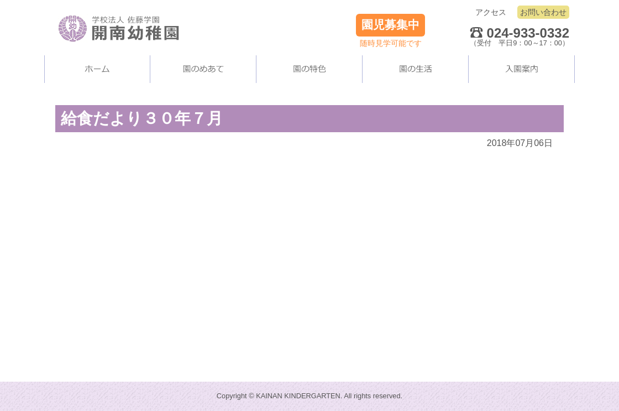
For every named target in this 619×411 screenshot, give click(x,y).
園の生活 (416, 69)
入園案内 (522, 69)
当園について (203, 69)
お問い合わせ (543, 12)
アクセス (490, 12)
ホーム (97, 69)
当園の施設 (309, 69)
